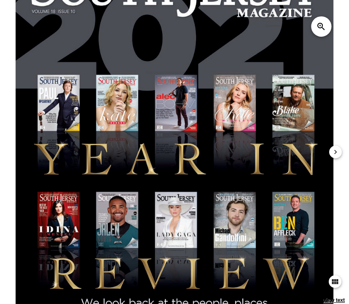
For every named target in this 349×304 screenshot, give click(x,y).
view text (334, 300)
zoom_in (321, 27)
